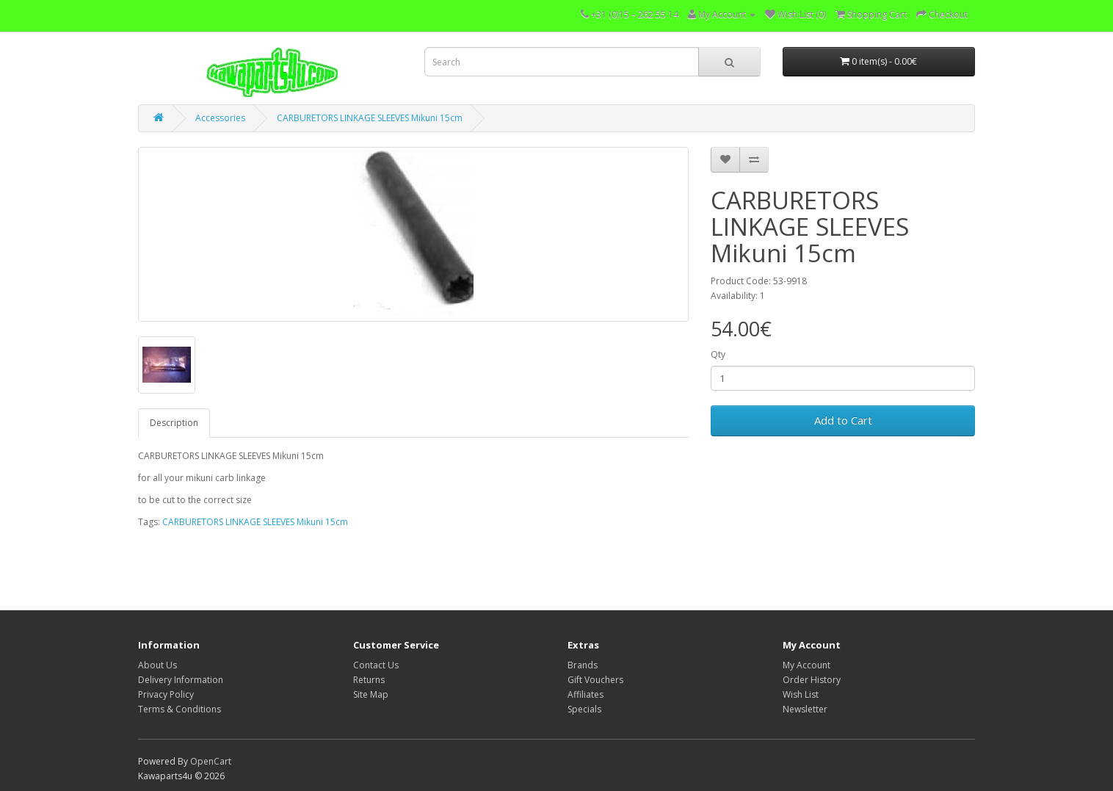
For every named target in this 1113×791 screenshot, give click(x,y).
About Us (157, 665)
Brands (583, 665)
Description (174, 422)
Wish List (801, 694)
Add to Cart (843, 420)
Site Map (370, 694)
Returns (369, 679)
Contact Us (376, 665)
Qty (718, 354)
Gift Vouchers (595, 679)
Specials (584, 709)
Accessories (220, 118)
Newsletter (805, 709)
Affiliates (585, 694)
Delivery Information (180, 679)
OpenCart (210, 761)
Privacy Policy (166, 694)
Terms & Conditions (179, 709)
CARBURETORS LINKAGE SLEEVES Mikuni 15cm (370, 118)
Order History (812, 679)
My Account (806, 665)
